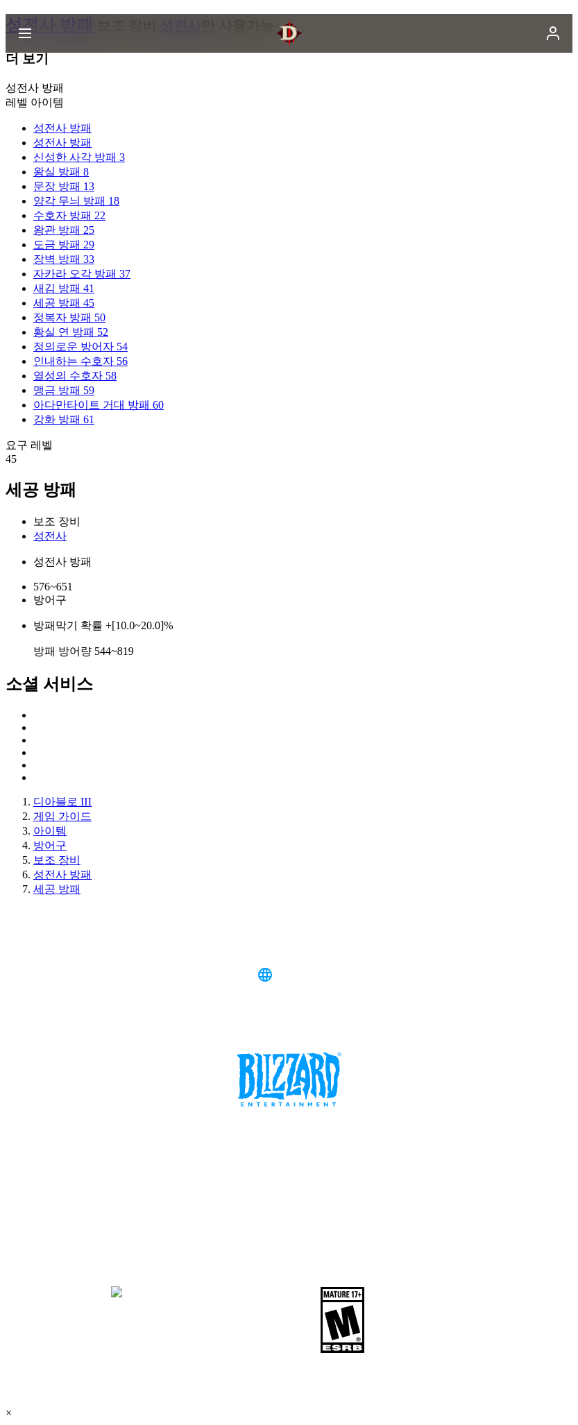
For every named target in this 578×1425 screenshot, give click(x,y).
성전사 (50, 536)
